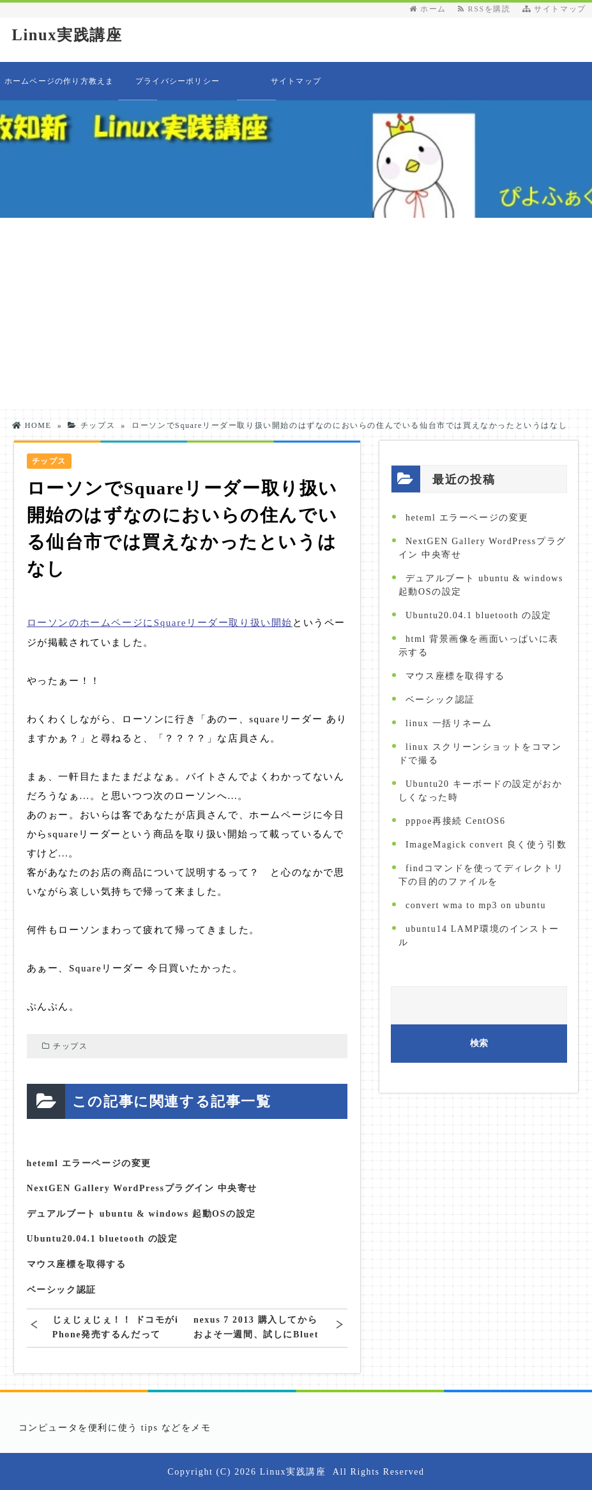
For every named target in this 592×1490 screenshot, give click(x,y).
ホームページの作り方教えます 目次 (59, 88)
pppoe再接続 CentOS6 (456, 821)
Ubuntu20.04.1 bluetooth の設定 (102, 1238)
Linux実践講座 (69, 34)
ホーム (427, 8)
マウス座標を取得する (76, 1263)
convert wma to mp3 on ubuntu (476, 905)
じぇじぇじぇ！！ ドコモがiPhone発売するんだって (115, 1326)
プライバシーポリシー (177, 81)
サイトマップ (554, 8)
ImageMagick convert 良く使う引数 (486, 844)
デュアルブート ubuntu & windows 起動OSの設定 (141, 1213)
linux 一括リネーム (449, 723)
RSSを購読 (487, 8)
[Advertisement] (296, 313)
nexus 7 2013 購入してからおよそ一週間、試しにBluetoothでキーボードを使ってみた (256, 1326)
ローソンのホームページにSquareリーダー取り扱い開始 (159, 623)
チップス (70, 1045)
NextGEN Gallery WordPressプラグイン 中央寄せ (142, 1187)
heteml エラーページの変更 (89, 1162)
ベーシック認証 (61, 1289)
